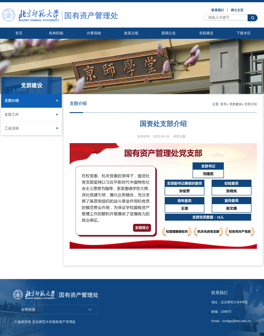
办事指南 (94, 33)
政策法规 (131, 33)
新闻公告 (168, 33)
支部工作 (31, 114)
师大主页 (237, 10)
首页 (18, 33)
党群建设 (206, 33)
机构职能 (56, 33)
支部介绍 (31, 101)
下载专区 (243, 33)
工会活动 (31, 128)
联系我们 (217, 10)
